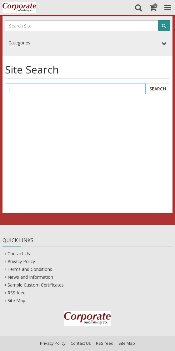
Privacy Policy (21, 261)
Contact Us (19, 254)
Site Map (16, 300)
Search (157, 89)
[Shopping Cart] (153, 7)
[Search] (138, 7)
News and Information (30, 277)
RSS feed (17, 293)
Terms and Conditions (30, 269)
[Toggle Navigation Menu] (167, 7)
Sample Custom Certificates (36, 285)
